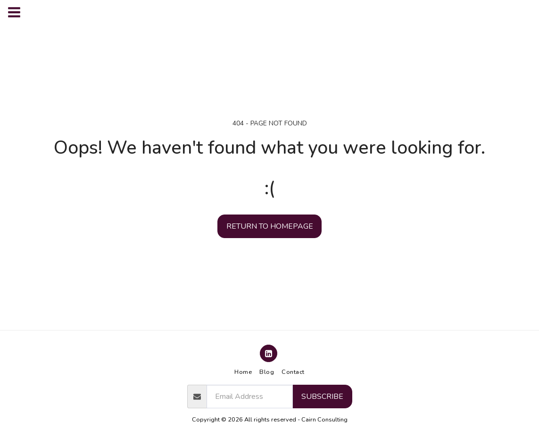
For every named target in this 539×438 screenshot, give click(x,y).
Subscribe (322, 396)
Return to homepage (269, 226)
